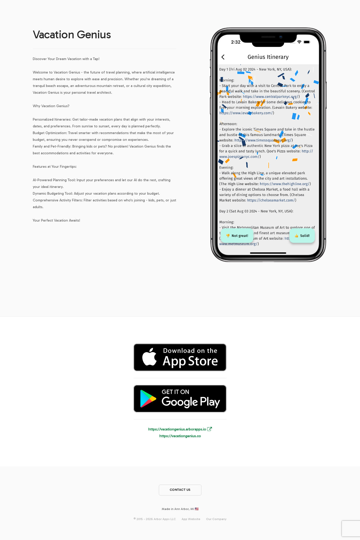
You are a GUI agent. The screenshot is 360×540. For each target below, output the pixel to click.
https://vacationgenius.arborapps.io (180, 429)
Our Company (216, 519)
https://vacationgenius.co (180, 436)
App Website (191, 519)
